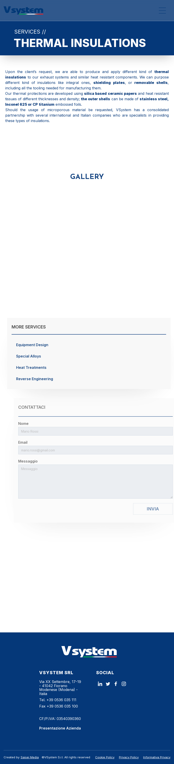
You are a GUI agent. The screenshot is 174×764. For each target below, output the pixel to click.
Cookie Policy (104, 757)
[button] (162, 10)
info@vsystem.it (52, 712)
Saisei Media (30, 757)
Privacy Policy (129, 757)
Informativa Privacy (156, 757)
